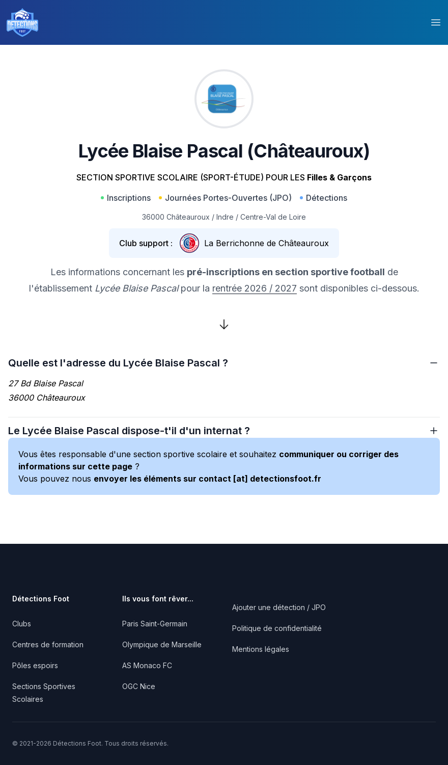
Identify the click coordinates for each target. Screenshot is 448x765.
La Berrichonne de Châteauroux (266, 243)
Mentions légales (260, 649)
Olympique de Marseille (162, 644)
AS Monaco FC (147, 665)
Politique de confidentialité (277, 628)
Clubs (21, 623)
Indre (225, 217)
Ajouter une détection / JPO (279, 607)
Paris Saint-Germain (154, 623)
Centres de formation (47, 644)
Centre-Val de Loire (273, 217)
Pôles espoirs (35, 665)
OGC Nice (138, 686)
